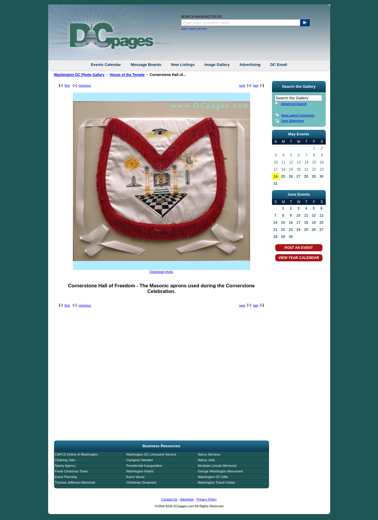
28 (306, 176)
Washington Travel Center (216, 482)
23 (291, 230)
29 (314, 176)
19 (314, 223)
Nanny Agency (65, 465)
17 (298, 223)
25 (283, 176)
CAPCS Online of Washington (76, 454)
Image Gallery (216, 64)
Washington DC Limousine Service (151, 454)
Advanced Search (294, 104)
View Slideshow (292, 120)
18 (306, 223)
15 (283, 223)
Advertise (187, 499)
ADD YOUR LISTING (194, 28)
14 (275, 223)
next (242, 85)
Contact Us (169, 499)
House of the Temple (127, 75)
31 (275, 184)
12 (314, 215)
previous (85, 85)
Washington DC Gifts (213, 477)
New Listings (183, 64)
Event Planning (66, 477)
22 (283, 230)
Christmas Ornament (141, 482)
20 (321, 223)
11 (306, 215)
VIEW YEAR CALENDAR (298, 258)
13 (321, 215)
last (255, 85)
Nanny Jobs (206, 460)
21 (275, 230)
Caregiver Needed (139, 460)
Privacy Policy (206, 499)
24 (276, 176)
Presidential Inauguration (144, 465)
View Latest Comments (298, 115)
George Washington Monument (220, 471)
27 (298, 176)
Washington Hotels (140, 471)
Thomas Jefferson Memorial (75, 482)
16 (291, 223)
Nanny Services (209, 454)
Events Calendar (106, 64)
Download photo (161, 271)
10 (298, 215)
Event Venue (135, 477)
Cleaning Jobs (65, 460)
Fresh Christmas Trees (71, 471)
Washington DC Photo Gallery (79, 75)
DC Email (278, 64)
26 (291, 176)
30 (321, 176)
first (67, 85)
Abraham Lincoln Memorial (217, 465)
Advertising (250, 64)
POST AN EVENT (298, 248)
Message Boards (146, 64)
